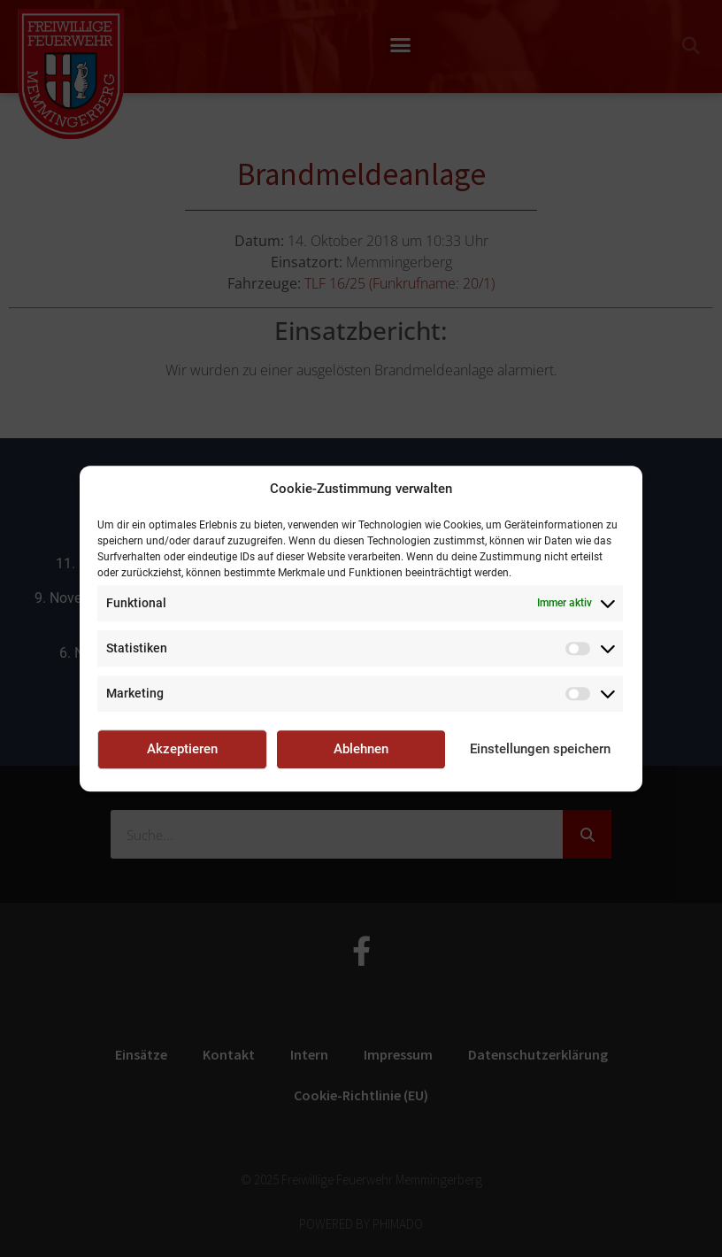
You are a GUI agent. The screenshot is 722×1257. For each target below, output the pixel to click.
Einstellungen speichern (540, 749)
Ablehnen (361, 749)
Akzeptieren (182, 749)
